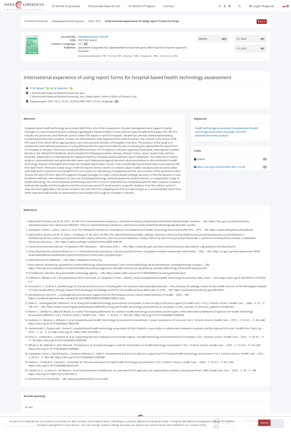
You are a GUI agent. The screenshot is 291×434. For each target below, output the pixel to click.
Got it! (264, 423)
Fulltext (201, 159)
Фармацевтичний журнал (68, 21)
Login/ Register (261, 6)
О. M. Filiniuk (37, 88)
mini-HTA (241, 131)
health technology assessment (213, 128)
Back (262, 21)
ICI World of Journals (36, 21)
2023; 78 (94, 21)
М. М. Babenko (59, 88)
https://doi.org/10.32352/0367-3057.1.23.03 (221, 167)
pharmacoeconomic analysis (211, 135)
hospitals (229, 131)
